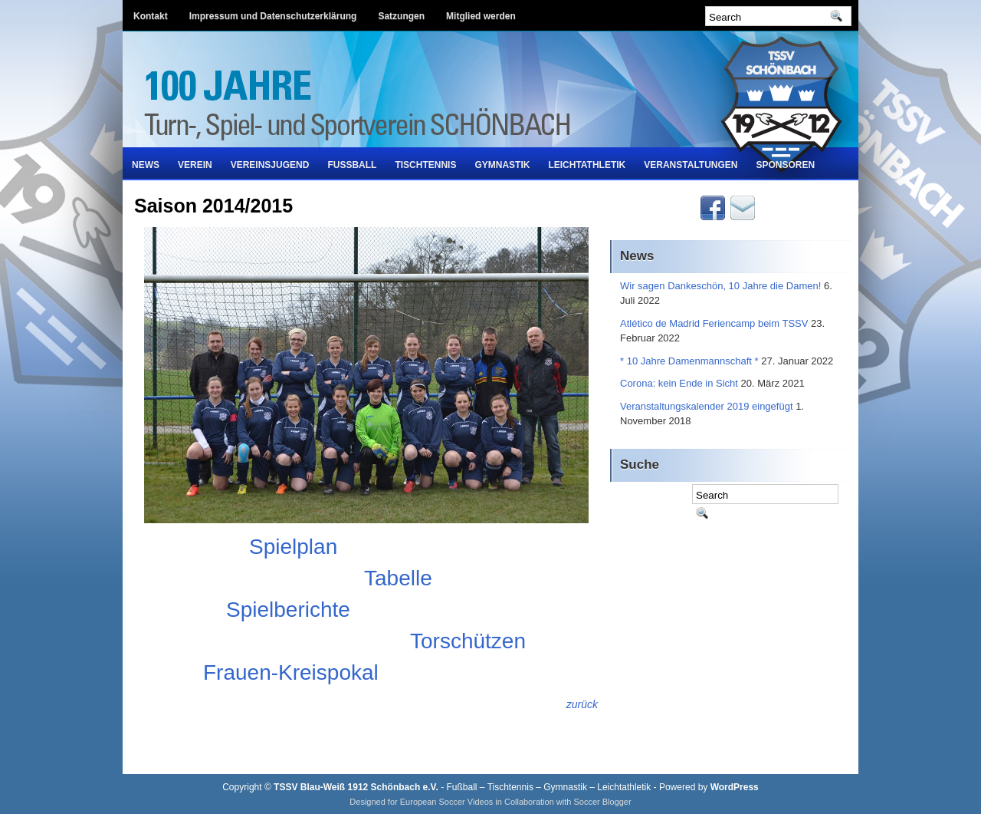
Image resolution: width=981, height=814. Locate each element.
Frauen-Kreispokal (291, 672)
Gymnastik (502, 165)
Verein (195, 165)
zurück (582, 704)
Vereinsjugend (270, 165)
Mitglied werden (481, 16)
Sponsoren (785, 165)
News (145, 165)
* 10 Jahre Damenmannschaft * (689, 361)
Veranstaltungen (690, 165)
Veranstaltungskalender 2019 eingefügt (706, 406)
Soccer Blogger (602, 801)
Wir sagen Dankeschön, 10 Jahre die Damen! (720, 286)
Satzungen (401, 16)
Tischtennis (425, 165)
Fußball (351, 165)
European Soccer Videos (447, 801)
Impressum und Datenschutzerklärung (273, 16)
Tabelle (398, 578)
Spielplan (293, 547)
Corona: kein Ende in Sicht (679, 383)
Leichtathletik (586, 165)
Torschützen (468, 641)
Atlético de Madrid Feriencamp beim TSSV (714, 323)
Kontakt (150, 16)
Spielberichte (288, 609)
